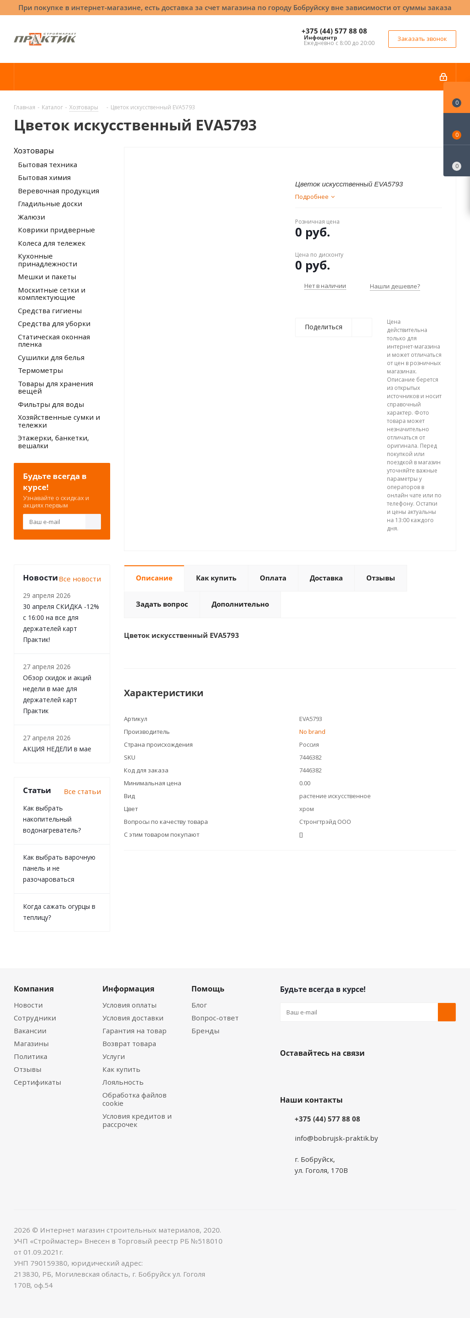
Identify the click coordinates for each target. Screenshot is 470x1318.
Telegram (358, 1074)
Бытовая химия (44, 177)
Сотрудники (35, 1017)
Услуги (113, 1056)
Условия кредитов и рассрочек (137, 1120)
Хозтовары (34, 151)
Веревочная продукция (58, 190)
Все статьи (82, 791)
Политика (30, 1056)
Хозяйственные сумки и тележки (59, 420)
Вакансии (30, 1030)
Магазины (31, 1043)
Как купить (121, 1069)
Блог (199, 1004)
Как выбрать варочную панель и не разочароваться (59, 868)
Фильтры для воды (51, 404)
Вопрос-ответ (215, 1017)
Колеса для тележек (51, 243)
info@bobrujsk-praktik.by (336, 1138)
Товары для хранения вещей (55, 387)
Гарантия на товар (134, 1030)
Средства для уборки (54, 323)
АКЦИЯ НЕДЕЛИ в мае (57, 748)
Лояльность (123, 1082)
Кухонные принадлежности (47, 259)
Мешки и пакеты (47, 276)
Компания (34, 989)
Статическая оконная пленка (54, 340)
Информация (128, 989)
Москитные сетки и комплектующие (51, 293)
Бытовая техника (47, 164)
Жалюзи (31, 216)
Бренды (205, 1030)
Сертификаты (37, 1082)
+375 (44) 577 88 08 (334, 31)
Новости (28, 1004)
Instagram (335, 1074)
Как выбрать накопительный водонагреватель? (52, 819)
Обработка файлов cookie (134, 1099)
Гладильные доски (50, 203)
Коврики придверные (56, 229)
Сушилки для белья (51, 357)
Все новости (80, 578)
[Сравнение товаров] (456, 160)
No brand (312, 731)
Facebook (312, 1074)
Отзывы (27, 1069)
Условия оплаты (129, 1004)
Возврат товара (129, 1043)
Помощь (207, 989)
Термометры (40, 370)
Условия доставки (132, 1017)
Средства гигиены (50, 310)
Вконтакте (289, 1074)
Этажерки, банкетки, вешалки (53, 441)
